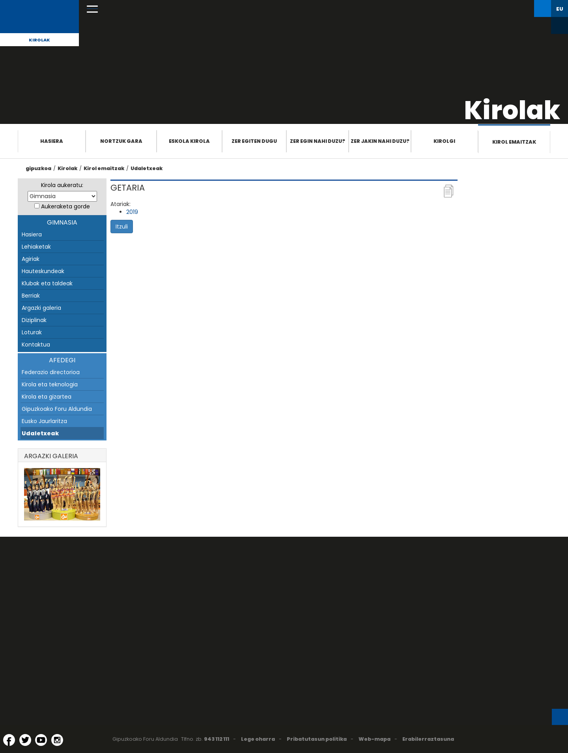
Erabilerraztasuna (428, 739)
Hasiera (51, 141)
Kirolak (39, 40)
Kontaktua (36, 344)
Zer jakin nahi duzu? (380, 141)
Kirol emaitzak (514, 142)
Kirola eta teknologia (50, 384)
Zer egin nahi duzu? (317, 141)
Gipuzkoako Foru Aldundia (57, 409)
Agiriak (30, 259)
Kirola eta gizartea (46, 397)
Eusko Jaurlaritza (44, 421)
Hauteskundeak (43, 271)
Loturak (32, 332)
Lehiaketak (36, 247)
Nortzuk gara (121, 141)
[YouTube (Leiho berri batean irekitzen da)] (41, 740)
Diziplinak (34, 320)
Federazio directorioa (51, 372)
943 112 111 (216, 739)
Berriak (31, 296)
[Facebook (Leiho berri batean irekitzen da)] (9, 740)
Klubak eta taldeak (47, 283)
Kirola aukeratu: (62, 185)
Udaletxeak (147, 168)
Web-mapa (374, 739)
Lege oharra (258, 739)
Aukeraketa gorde (65, 206)
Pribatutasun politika (317, 739)
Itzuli (122, 226)
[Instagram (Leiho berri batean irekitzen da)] (57, 740)
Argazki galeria (41, 308)
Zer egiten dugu (254, 141)
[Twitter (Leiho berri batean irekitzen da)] (25, 740)
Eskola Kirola (189, 141)
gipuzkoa (38, 168)
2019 (132, 212)
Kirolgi (444, 141)
